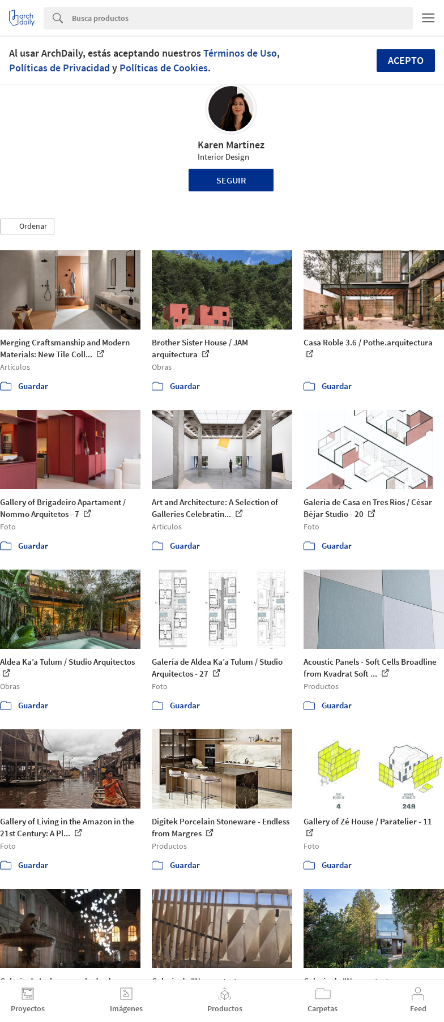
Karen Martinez (231, 144)
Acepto (406, 60)
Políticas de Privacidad (59, 67)
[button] (27, 226)
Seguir (231, 180)
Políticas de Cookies (163, 67)
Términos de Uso (240, 52)
